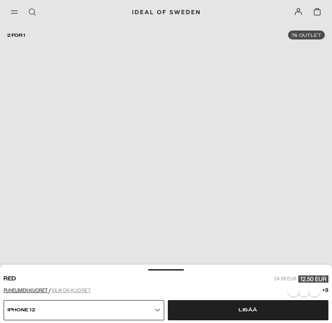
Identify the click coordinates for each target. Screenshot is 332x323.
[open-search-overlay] (32, 13)
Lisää (248, 310)
